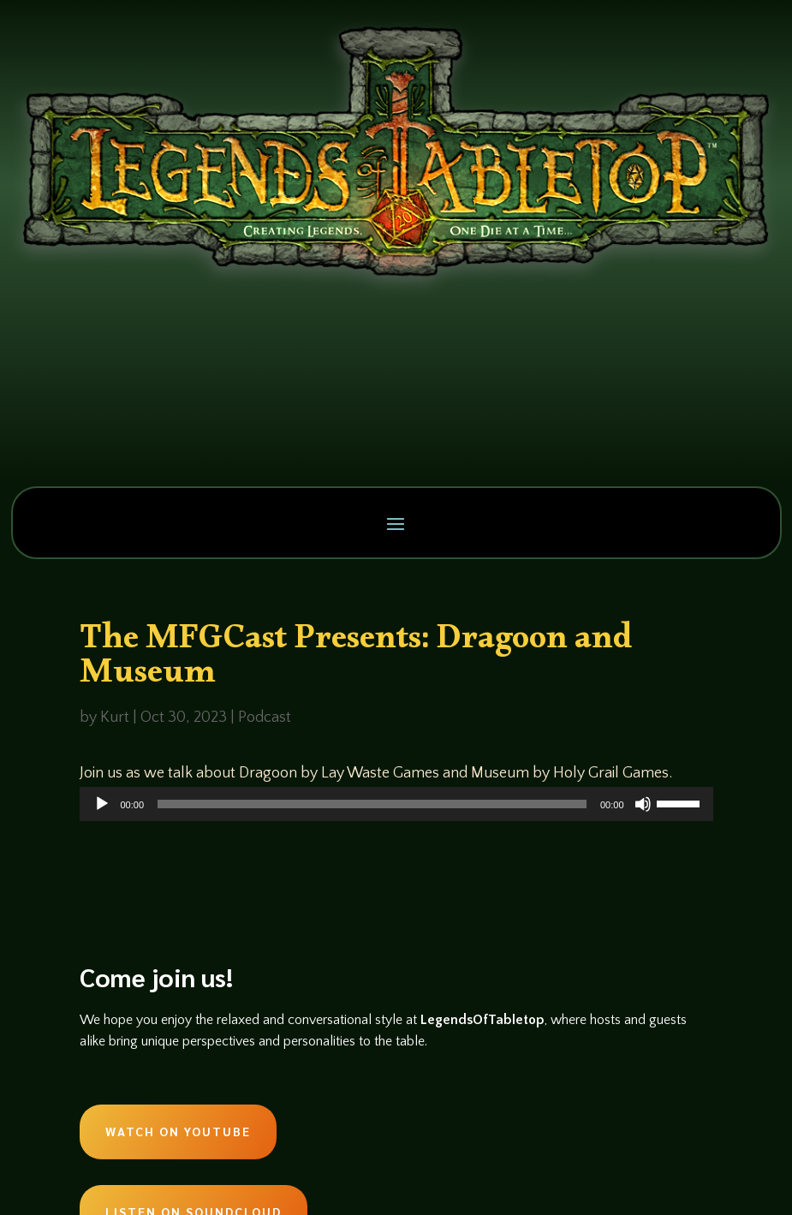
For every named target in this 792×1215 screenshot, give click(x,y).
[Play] (101, 804)
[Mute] (643, 804)
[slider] (372, 804)
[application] (396, 804)
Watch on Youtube (178, 1131)
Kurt (114, 717)
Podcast (264, 717)
